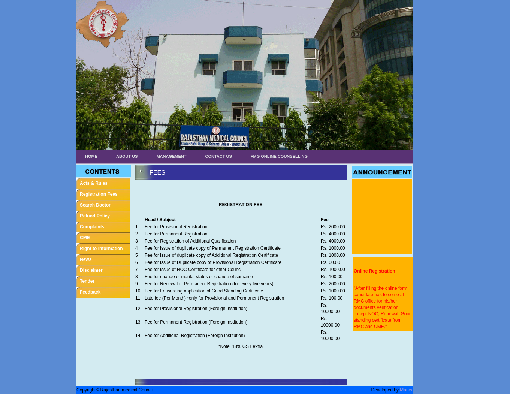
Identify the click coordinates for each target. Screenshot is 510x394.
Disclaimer (91, 270)
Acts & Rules (94, 183)
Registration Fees (99, 194)
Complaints (92, 226)
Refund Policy (95, 216)
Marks (406, 390)
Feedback (90, 292)
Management (171, 156)
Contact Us (218, 156)
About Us (127, 156)
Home (91, 156)
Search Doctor (95, 205)
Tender (87, 281)
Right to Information (101, 248)
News (85, 259)
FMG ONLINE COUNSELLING (279, 156)
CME (85, 237)
